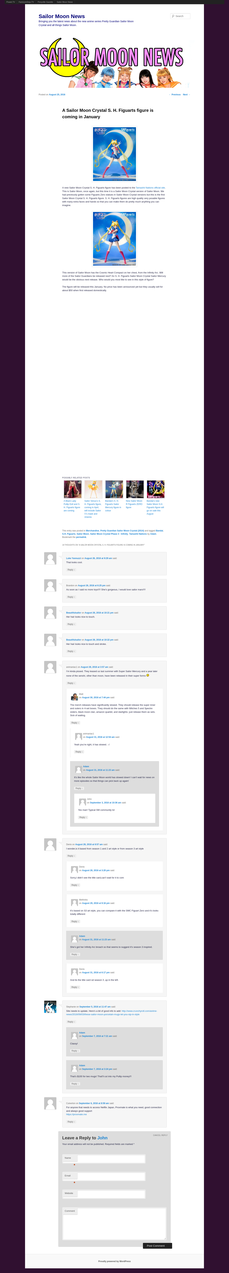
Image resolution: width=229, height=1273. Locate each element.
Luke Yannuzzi (73, 558)
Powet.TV (10, 2)
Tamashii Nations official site (150, 187)
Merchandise (92, 530)
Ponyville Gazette (45, 2)
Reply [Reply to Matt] (75, 722)
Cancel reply (160, 1135)
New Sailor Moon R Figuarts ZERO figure (134, 504)
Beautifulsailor (73, 613)
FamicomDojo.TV (26, 2)
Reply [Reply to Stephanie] (71, 1021)
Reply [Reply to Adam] (79, 788)
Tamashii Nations (138, 534)
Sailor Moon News (65, 2)
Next (186, 94)
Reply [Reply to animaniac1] (71, 683)
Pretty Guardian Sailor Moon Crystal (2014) (122, 530)
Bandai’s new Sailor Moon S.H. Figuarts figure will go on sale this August (155, 507)
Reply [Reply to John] (83, 817)
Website (69, 1193)
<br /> (82, 317)
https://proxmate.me (76, 1114)
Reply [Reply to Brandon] (71, 596)
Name (70, 1159)
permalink (81, 537)
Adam (153, 534)
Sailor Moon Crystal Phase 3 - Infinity (109, 534)
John (102, 1137)
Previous (175, 94)
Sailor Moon (83, 534)
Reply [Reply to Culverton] (71, 1121)
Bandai (159, 530)
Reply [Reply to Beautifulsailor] (71, 624)
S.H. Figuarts (68, 534)
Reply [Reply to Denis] (71, 855)
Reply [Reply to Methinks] (75, 921)
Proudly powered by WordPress (114, 1261)
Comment (70, 1211)
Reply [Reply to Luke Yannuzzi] (71, 569)
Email (70, 1176)
